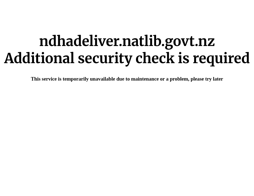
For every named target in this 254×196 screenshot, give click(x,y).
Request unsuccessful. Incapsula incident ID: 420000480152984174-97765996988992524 (127, 98)
